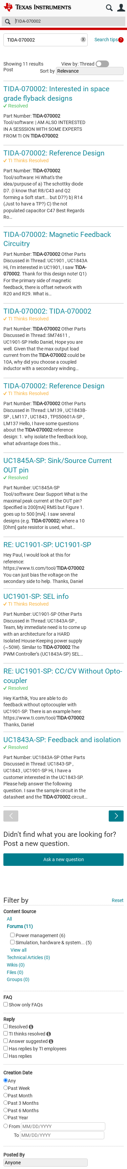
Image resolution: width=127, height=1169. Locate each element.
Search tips (106, 39)
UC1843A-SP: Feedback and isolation (62, 740)
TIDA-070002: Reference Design (54, 153)
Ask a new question (63, 859)
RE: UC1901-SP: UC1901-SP (47, 545)
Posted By (14, 1155)
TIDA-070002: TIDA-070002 (47, 311)
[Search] (63, 21)
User (121, 8)
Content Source (19, 911)
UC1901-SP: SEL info (36, 596)
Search (109, 8)
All (9, 919)
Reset (118, 900)
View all (18, 950)
